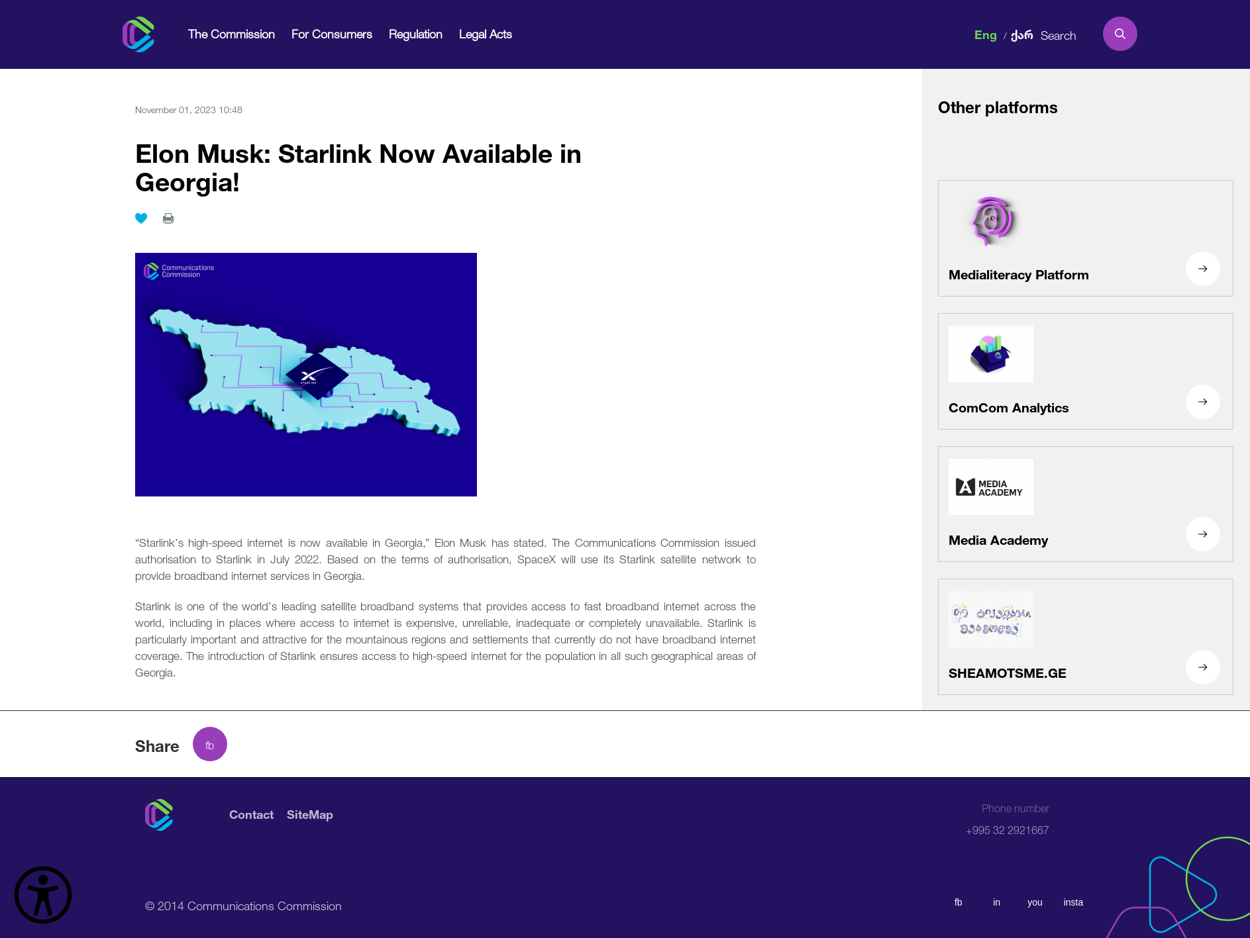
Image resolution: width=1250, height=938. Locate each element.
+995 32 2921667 (1007, 819)
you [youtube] (1035, 902)
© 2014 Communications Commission (243, 904)
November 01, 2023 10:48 (188, 108)
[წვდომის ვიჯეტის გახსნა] (43, 895)
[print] (168, 218)
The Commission (231, 33)
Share (157, 744)
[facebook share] (210, 744)
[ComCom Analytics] (1085, 371)
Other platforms (998, 105)
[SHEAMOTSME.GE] (1085, 637)
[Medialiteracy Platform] (1085, 238)
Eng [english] (985, 33)
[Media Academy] (1085, 504)
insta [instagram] (1074, 902)
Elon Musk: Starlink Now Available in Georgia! (358, 163)
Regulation (416, 33)
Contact (251, 815)
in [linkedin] (996, 902)
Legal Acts (485, 33)
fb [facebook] (959, 902)
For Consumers (331, 33)
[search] (1120, 34)
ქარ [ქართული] (1022, 33)
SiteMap (310, 815)
